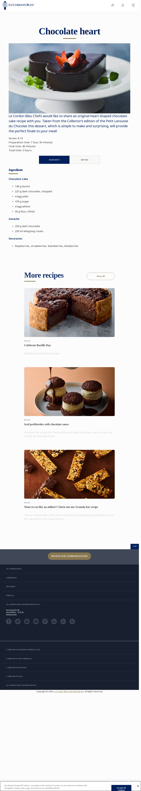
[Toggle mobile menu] (133, 5)
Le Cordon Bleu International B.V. (68, 691)
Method (84, 160)
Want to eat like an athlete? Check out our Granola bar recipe (61, 509)
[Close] (138, 786)
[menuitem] (113, 5)
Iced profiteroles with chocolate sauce (46, 426)
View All (101, 276)
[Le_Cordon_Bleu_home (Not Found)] (18, 5)
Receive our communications (69, 556)
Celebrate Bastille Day (37, 347)
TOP (135, 546)
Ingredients (54, 160)
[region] (70, 786)
